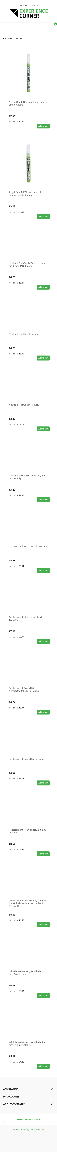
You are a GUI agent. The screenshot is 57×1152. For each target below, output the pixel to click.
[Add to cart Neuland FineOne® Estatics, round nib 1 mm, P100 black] (43, 287)
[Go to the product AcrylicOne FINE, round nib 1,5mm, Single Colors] (28, 73)
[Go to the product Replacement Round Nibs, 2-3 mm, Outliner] (28, 811)
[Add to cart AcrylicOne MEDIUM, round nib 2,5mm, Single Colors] (43, 216)
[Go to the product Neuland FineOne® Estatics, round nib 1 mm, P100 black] (28, 244)
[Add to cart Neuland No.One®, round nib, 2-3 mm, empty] (43, 499)
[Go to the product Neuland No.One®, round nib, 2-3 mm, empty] (28, 456)
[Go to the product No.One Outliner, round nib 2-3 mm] (28, 527)
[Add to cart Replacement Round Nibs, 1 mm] (43, 782)
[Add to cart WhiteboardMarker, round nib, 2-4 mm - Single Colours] (43, 1066)
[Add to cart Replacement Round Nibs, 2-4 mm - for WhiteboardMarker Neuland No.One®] (43, 924)
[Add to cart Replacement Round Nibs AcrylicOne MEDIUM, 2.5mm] (43, 712)
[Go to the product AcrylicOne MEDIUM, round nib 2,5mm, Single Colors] (28, 164)
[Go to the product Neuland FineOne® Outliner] (28, 315)
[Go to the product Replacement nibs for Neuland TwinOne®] (28, 598)
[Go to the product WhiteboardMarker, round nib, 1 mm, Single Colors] (28, 952)
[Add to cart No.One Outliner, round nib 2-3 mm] (43, 570)
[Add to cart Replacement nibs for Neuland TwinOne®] (43, 641)
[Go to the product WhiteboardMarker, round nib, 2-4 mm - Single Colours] (28, 1023)
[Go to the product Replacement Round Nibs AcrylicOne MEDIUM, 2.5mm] (28, 669)
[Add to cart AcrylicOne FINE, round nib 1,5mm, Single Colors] (43, 126)
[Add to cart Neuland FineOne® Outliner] (43, 358)
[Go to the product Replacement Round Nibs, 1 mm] (28, 740)
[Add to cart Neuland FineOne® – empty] (43, 428)
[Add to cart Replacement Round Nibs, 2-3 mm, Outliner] (43, 853)
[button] (4, 25)
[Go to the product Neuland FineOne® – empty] (28, 386)
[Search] (45, 25)
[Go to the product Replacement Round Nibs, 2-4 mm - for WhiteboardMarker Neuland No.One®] (28, 881)
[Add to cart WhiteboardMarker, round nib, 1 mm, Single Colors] (43, 995)
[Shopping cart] (53, 26)
